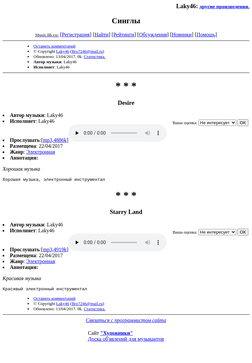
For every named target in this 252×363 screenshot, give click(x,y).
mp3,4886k (55, 140)
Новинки (182, 34)
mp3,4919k (55, 250)
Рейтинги (123, 34)
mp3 (117, 133)
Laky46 (62, 51)
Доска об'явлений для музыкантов (126, 341)
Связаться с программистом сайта (126, 322)
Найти (101, 34)
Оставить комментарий (54, 46)
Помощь (206, 34)
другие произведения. (224, 6)
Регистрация (76, 34)
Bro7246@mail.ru (87, 51)
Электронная (40, 152)
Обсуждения (153, 34)
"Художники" (116, 335)
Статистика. (94, 56)
